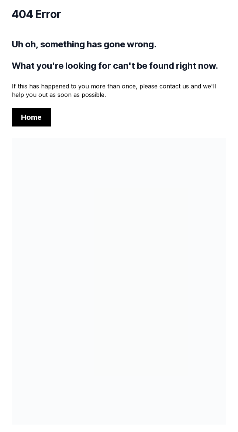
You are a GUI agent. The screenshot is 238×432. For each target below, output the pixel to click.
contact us (174, 86)
